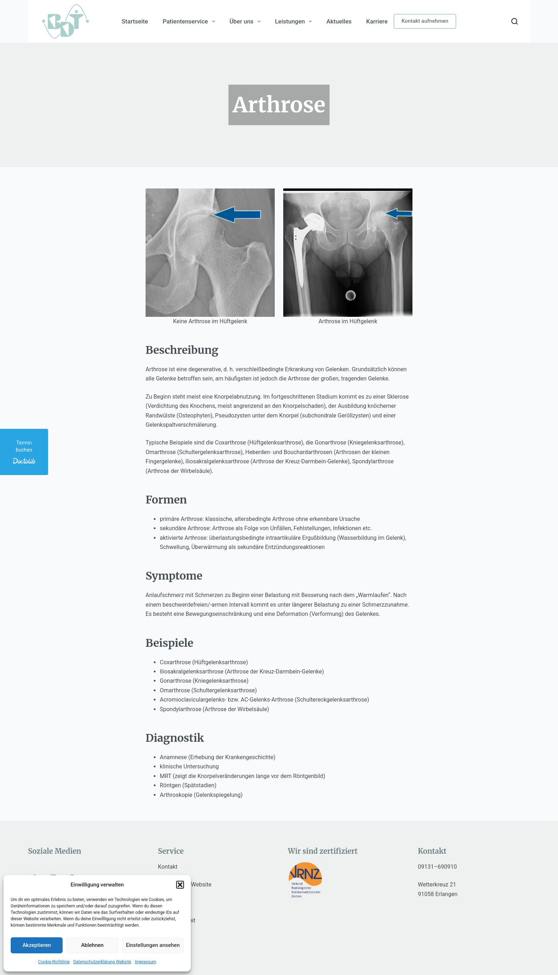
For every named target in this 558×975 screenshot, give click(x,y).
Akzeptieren (36, 945)
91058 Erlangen (437, 894)
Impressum (145, 961)
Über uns (246, 21)
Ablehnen (92, 945)
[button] (180, 884)
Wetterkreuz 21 (437, 884)
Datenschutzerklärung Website (102, 961)
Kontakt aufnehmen (424, 21)
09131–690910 (437, 866)
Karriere (377, 21)
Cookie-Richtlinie (54, 961)
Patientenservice (190, 21)
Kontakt (168, 866)
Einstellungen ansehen (153, 945)
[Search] (514, 21)
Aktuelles (339, 21)
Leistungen (295, 21)
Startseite (135, 21)
